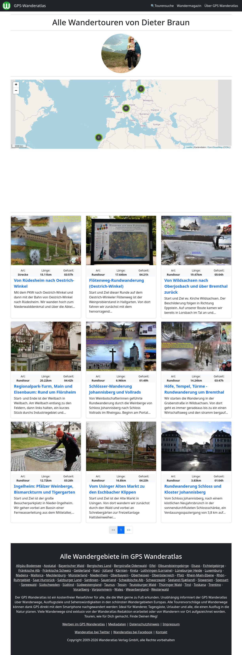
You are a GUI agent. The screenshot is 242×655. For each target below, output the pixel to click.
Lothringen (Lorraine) (156, 570)
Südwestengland (89, 584)
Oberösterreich (163, 575)
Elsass (195, 566)
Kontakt (161, 632)
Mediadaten (117, 624)
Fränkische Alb (29, 570)
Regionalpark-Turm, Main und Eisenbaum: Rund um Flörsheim (45, 389)
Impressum (171, 624)
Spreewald (28, 584)
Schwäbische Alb (131, 580)
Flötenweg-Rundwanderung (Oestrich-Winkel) (116, 283)
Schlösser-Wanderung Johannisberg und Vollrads (115, 389)
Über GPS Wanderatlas (221, 6)
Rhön (220, 575)
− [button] (16, 91)
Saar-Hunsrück (44, 580)
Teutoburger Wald (142, 584)
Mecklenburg (56, 575)
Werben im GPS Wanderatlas (83, 624)
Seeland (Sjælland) (181, 580)
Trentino (215, 584)
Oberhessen (140, 575)
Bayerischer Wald (71, 566)
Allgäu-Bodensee (28, 566)
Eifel (152, 566)
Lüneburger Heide (188, 570)
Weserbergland (137, 589)
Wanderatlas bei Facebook (132, 632)
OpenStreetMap (215, 147)
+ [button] (16, 85)
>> (128, 530)
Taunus (109, 584)
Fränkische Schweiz (57, 570)
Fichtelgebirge (213, 566)
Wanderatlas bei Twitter (92, 632)
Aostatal (50, 566)
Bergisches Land (99, 566)
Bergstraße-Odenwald (130, 566)
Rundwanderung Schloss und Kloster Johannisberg (192, 489)
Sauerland (108, 580)
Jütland (107, 570)
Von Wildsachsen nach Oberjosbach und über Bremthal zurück (196, 286)
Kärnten (121, 570)
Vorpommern (102, 589)
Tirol (187, 584)
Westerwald (160, 589)
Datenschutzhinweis (144, 624)
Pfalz (180, 575)
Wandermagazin (189, 6)
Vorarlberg (81, 589)
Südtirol (68, 584)
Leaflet (189, 147)
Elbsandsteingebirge (173, 566)
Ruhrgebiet (22, 580)
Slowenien (205, 580)
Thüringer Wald (170, 584)
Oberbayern (119, 575)
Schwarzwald (155, 580)
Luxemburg (213, 570)
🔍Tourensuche (162, 6)
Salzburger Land (69, 580)
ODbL (227, 147)
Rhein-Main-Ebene (200, 575)
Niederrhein (99, 575)
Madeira (22, 575)
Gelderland (82, 570)
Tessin (122, 584)
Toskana (200, 584)
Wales (118, 589)
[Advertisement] (121, 179)
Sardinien (91, 580)
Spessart (222, 580)
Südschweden (49, 584)
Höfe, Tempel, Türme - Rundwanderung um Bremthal (194, 389)
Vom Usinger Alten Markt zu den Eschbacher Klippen (117, 489)
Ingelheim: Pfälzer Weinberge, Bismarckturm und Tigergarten (44, 489)
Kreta (134, 570)
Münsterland (77, 575)
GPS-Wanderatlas (30, 5)
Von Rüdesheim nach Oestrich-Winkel (44, 283)
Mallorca (37, 575)
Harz (96, 570)
